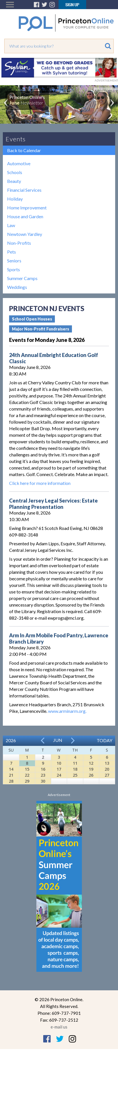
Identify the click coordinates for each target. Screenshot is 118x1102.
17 (59, 769)
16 (43, 769)
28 (11, 781)
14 (11, 769)
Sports (13, 269)
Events (16, 139)
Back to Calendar (24, 150)
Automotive (18, 163)
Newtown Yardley (24, 234)
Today (104, 740)
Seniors (14, 260)
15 (27, 769)
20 (107, 769)
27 (107, 775)
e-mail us (59, 1026)
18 (75, 769)
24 (59, 775)
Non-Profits (19, 243)
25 (75, 775)
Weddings (17, 287)
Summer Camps (22, 278)
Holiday (15, 198)
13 (107, 763)
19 (91, 769)
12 (91, 763)
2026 (11, 740)
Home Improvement (27, 207)
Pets (11, 251)
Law (11, 225)
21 (11, 775)
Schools (14, 172)
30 (43, 781)
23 (43, 775)
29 (27, 781)
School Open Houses (32, 319)
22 (27, 775)
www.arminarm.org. (67, 711)
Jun (57, 740)
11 (75, 763)
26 (91, 775)
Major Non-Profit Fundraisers (40, 328)
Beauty (14, 181)
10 (59, 763)
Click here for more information (40, 483)
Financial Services (24, 190)
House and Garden (25, 216)
